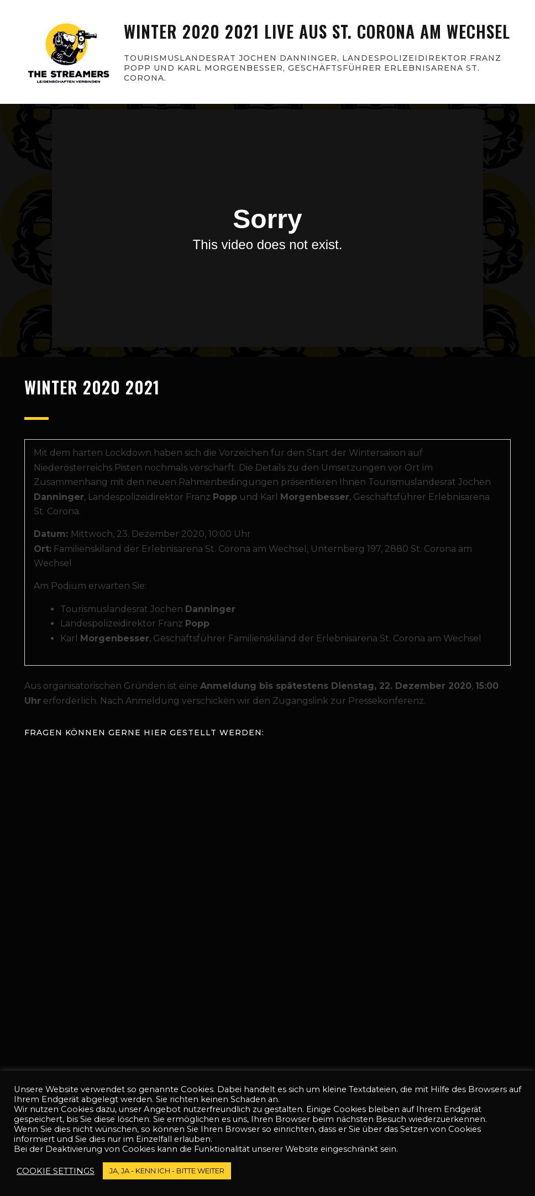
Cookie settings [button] (56, 1171)
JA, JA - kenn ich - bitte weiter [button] (166, 1170)
